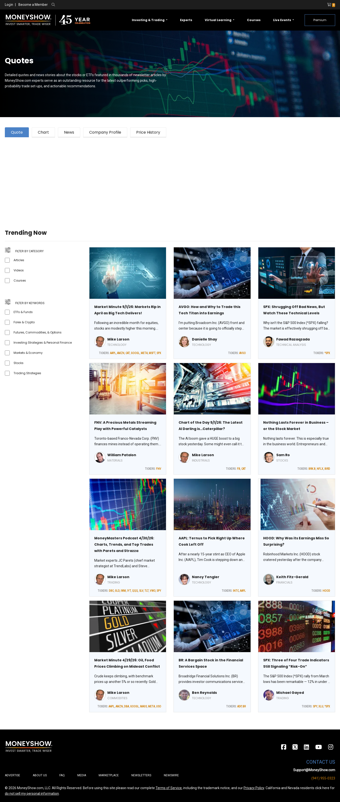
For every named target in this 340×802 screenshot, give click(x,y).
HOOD (326, 590)
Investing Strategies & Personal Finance (43, 342)
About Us (40, 775)
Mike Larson (118, 339)
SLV (141, 590)
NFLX (320, 468)
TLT (146, 590)
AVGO (242, 353)
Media (81, 775)
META (144, 353)
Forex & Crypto (24, 322)
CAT (128, 353)
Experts (186, 20)
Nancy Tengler (205, 577)
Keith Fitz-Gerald (292, 577)
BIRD (327, 468)
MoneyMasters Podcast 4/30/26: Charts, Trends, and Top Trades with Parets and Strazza (124, 544)
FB (238, 468)
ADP (239, 706)
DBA (126, 706)
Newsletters (141, 775)
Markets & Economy (28, 353)
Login (9, 5)
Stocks (19, 363)
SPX (159, 353)
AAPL (113, 353)
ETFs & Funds (23, 312)
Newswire (171, 775)
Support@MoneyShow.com (314, 770)
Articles (19, 260)
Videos (19, 270)
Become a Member (33, 5)
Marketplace (109, 775)
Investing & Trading (148, 20)
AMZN (120, 353)
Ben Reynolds (204, 692)
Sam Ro (283, 455)
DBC (111, 590)
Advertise (12, 775)
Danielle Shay (204, 339)
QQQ (135, 590)
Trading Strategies (27, 373)
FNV (158, 468)
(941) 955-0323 (323, 778)
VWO (152, 590)
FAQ (62, 775)
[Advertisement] (150, 177)
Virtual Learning (218, 20)
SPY (159, 590)
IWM (123, 590)
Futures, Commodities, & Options (38, 332)
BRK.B (312, 468)
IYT (129, 590)
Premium (319, 20)
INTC (236, 590)
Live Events (282, 20)
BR (244, 706)
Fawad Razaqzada (293, 339)
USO (158, 706)
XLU (320, 706)
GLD (117, 590)
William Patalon (121, 455)
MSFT (152, 353)
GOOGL (135, 353)
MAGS (143, 706)
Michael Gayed (290, 692)
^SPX (327, 353)
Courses (254, 20)
